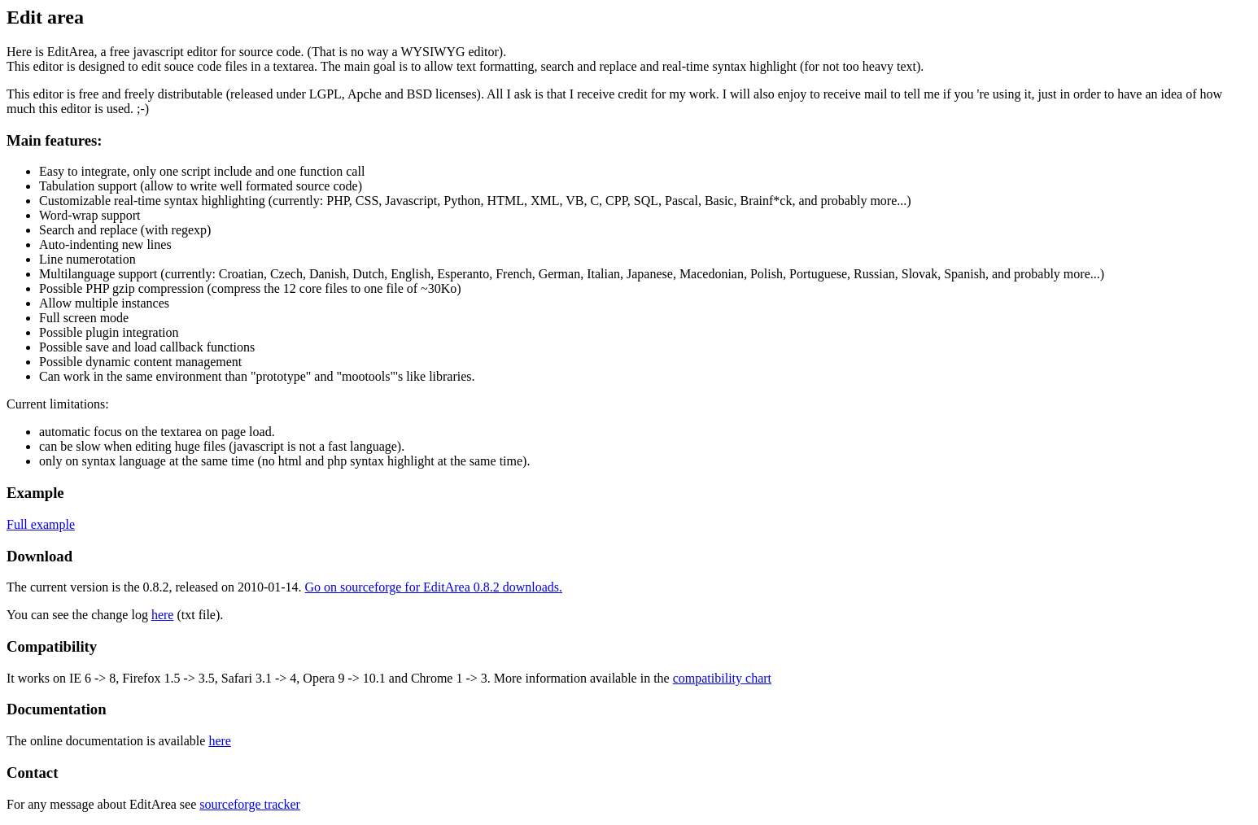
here (162, 615)
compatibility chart (722, 678)
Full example (41, 524)
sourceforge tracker (249, 804)
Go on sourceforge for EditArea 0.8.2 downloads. (434, 587)
